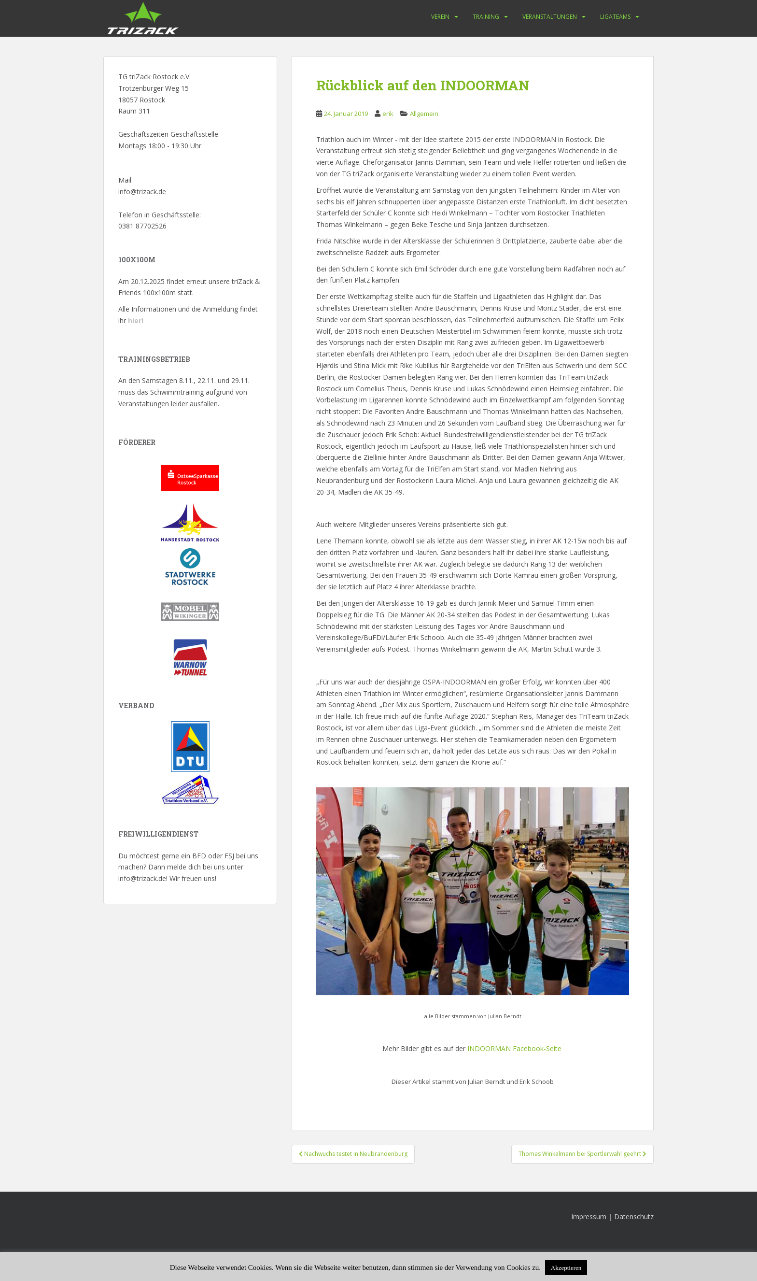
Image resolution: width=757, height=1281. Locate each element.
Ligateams (615, 17)
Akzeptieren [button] (566, 1267)
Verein (440, 17)
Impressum (588, 1216)
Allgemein (424, 113)
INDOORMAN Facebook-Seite (514, 1048)
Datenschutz (634, 1216)
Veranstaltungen (549, 17)
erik (387, 113)
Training (486, 17)
